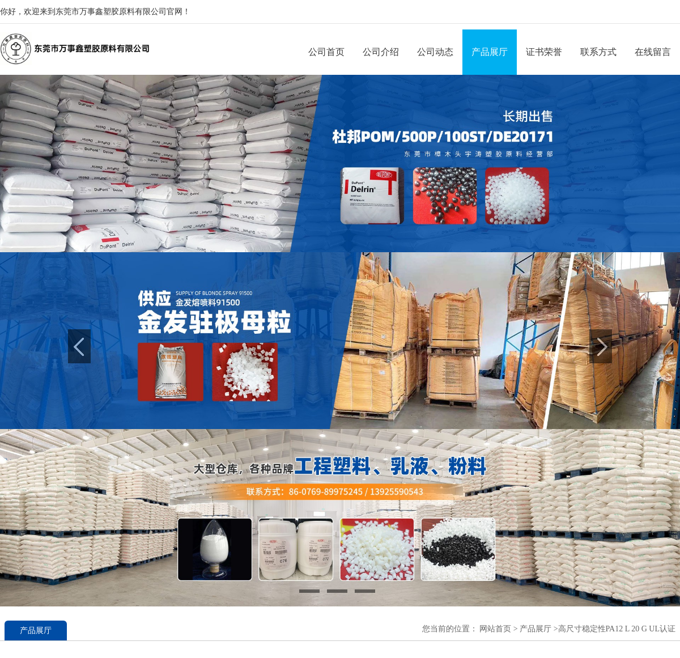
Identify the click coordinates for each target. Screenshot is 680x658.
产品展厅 (489, 52)
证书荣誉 (544, 52)
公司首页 (326, 52)
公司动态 (435, 52)
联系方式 (598, 52)
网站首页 (495, 629)
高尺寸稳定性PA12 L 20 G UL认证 (616, 629)
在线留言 (653, 52)
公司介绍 (381, 52)
